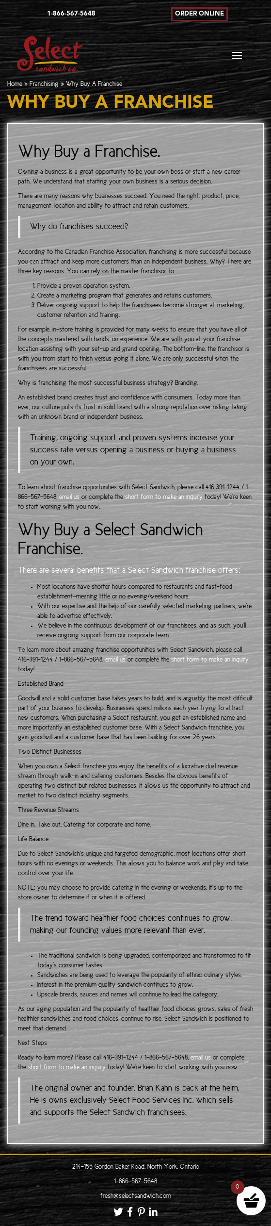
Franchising (44, 84)
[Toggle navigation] (237, 58)
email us (70, 497)
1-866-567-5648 (135, 1181)
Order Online (199, 14)
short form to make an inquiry (164, 497)
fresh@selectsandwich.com (135, 1196)
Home (14, 84)
